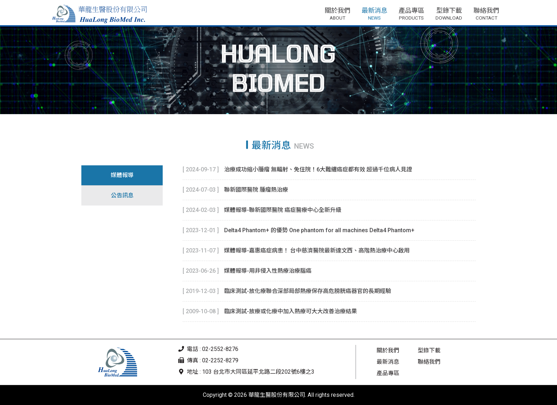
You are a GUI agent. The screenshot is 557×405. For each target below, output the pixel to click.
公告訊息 (122, 195)
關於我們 (388, 350)
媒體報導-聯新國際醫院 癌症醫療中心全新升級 (282, 210)
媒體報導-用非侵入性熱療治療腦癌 (268, 270)
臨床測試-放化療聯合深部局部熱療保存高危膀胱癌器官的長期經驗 (307, 291)
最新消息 (388, 361)
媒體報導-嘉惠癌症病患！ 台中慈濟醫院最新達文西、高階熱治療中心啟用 (317, 250)
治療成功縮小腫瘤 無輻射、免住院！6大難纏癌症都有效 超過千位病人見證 (318, 169)
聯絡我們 (429, 361)
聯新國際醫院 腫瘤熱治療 (256, 189)
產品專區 (388, 373)
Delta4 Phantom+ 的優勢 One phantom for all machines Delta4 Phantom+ (319, 230)
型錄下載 (429, 350)
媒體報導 (122, 175)
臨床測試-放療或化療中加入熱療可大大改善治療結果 (290, 311)
